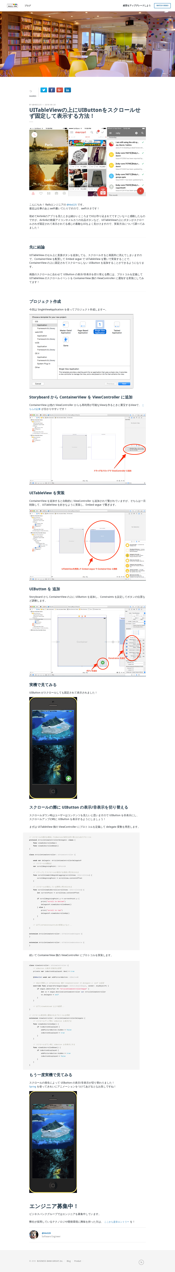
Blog (69, 1261)
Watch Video (162, 6)
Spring (33, 1086)
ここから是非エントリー (118, 1221)
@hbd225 (37, 105)
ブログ (27, 5)
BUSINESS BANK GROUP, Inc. (50, 1261)
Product (77, 1261)
